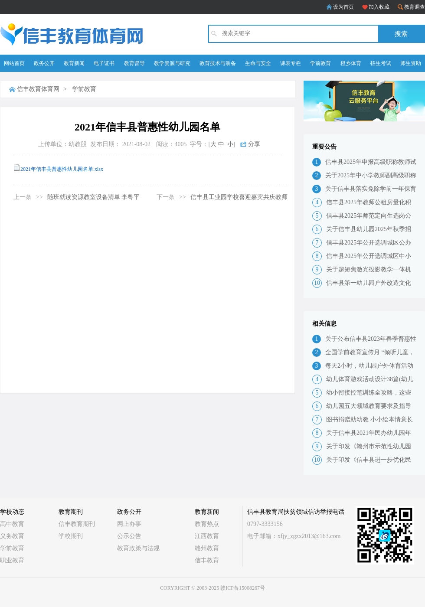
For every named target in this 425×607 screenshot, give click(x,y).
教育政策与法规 (138, 548)
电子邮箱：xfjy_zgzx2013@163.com (293, 536)
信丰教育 (207, 560)
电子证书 (104, 63)
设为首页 (343, 7)
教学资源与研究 (172, 63)
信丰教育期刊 (77, 524)
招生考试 (380, 63)
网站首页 (14, 63)
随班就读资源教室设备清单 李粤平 (93, 197)
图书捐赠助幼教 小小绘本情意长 (369, 419)
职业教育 (12, 560)
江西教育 (207, 536)
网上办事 (129, 524)
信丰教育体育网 (38, 89)
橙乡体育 (350, 63)
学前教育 (320, 63)
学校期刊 (71, 536)
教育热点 (207, 524)
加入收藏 (379, 7)
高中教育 (12, 524)
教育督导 (134, 63)
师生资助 (410, 63)
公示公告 (129, 536)
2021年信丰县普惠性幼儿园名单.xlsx (61, 169)
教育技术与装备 (217, 63)
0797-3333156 (265, 524)
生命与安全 (258, 63)
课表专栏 (290, 63)
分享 (254, 144)
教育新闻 (74, 63)
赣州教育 (207, 548)
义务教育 (12, 536)
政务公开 (44, 63)
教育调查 (414, 7)
